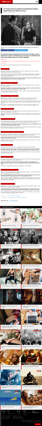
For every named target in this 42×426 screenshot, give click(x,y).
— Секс (8, 414)
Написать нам (38, 424)
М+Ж (8, 411)
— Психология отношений (11, 413)
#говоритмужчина (18, 197)
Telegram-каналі (4, 61)
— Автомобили (19, 413)
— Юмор (8, 412)
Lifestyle (24, 411)
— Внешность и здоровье (26, 412)
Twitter (16, 50)
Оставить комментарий (13, 200)
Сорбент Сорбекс (24, 422)
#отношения (9, 197)
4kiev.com (5, 418)
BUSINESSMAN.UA (18, 417)
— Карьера (24, 413)
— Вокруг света (25, 414)
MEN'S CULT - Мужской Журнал (16, 195)
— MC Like (3, 412)
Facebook (5, 50)
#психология (5, 197)
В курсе (33, 411)
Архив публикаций (35, 412)
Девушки (3, 411)
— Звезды (3, 413)
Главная (2, 6)
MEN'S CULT (6, 417)
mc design (33, 421)
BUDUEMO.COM (18, 418)
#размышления (23, 197)
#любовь (13, 197)
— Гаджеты (18, 412)
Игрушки (18, 411)
